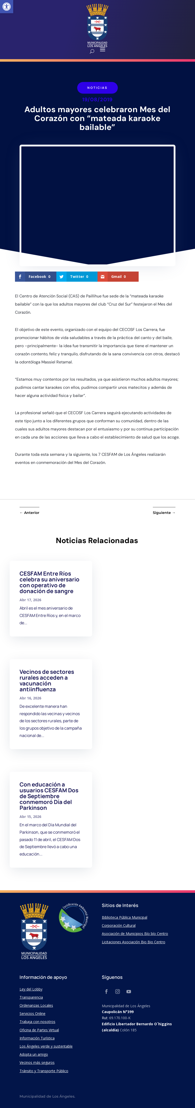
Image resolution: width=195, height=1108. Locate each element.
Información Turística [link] (37, 1038)
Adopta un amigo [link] (34, 1054)
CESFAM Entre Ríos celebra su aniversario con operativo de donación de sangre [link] (49, 582)
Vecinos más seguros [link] (37, 1062)
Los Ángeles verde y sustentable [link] (46, 1046)
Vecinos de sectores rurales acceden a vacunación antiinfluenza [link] (47, 680)
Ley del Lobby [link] (31, 989)
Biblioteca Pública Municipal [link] (124, 917)
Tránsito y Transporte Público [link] (44, 1070)
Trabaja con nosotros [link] (37, 1021)
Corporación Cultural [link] (119, 925)
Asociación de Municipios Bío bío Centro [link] (135, 933)
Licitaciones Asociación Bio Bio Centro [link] (133, 941)
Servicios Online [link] (32, 1013)
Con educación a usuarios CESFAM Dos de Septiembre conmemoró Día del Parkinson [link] (49, 796)
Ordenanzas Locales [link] (36, 1005)
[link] (6, 6)
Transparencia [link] (31, 997)
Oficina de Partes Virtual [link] (39, 1030)
